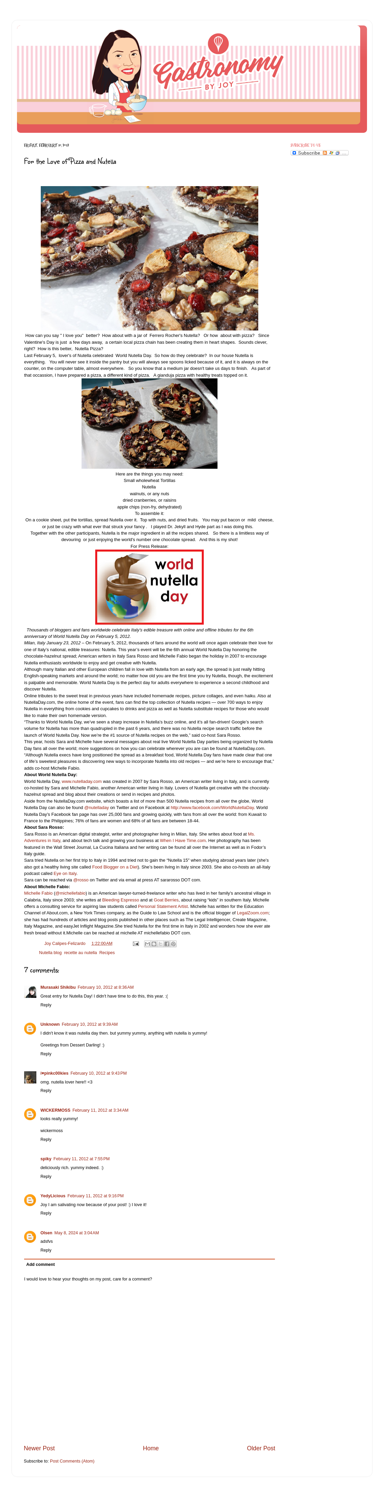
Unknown (50, 1024)
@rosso (81, 879)
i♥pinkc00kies (54, 1073)
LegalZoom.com (252, 912)
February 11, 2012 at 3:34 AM (100, 1110)
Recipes (107, 952)
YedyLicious (53, 1196)
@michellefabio (70, 893)
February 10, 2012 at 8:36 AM (106, 987)
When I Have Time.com (183, 840)
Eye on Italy (65, 873)
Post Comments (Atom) (72, 1461)
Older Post (261, 1448)
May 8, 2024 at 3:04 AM (76, 1233)
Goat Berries (166, 899)
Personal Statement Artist (163, 906)
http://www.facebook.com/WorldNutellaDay (212, 807)
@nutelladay (96, 807)
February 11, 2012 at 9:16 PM (96, 1196)
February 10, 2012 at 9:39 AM (90, 1024)
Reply (45, 1005)
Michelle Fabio (38, 893)
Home (151, 1448)
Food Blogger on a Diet (115, 867)
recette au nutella (80, 952)
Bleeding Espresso (120, 899)
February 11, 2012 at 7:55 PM (81, 1159)
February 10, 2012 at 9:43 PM (98, 1073)
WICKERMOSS (55, 1110)
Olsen (46, 1233)
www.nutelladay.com (82, 781)
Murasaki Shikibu (58, 987)
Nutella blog (50, 952)
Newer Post (39, 1448)
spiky (45, 1159)
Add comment (40, 1264)
